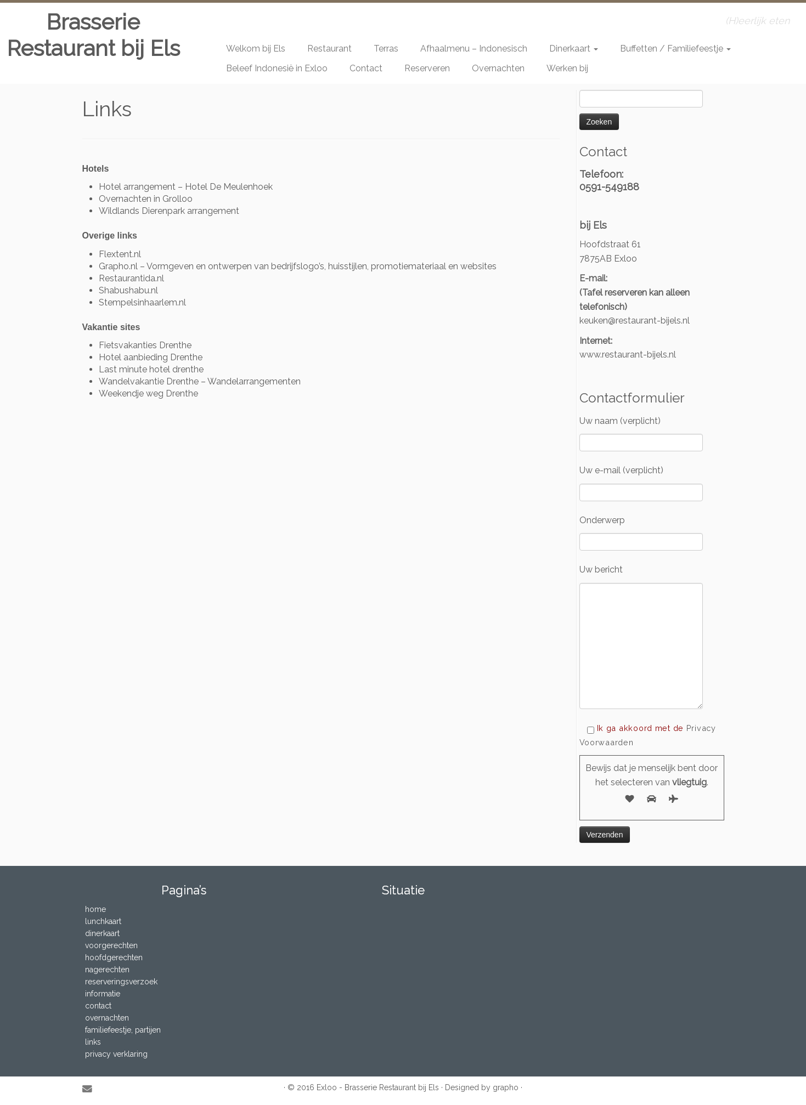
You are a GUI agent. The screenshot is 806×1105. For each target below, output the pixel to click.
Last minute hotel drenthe (151, 369)
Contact (366, 68)
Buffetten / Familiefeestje (675, 48)
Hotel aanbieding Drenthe (150, 357)
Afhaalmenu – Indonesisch (473, 48)
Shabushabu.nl (128, 290)
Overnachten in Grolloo (146, 199)
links (93, 1042)
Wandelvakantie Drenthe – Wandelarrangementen (200, 381)
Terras (386, 48)
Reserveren (427, 68)
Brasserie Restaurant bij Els (93, 35)
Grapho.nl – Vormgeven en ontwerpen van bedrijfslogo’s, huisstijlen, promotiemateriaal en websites (298, 266)
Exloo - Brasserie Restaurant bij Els (378, 1087)
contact (98, 1005)
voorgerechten (111, 945)
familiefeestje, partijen (123, 1029)
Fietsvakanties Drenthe (145, 345)
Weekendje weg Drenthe (148, 393)
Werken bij (567, 68)
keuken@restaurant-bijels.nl (634, 320)
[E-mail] (90, 1089)
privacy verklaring (116, 1054)
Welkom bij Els (255, 48)
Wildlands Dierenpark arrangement (169, 211)
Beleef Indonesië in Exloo (277, 68)
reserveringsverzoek (121, 981)
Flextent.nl (120, 254)
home (95, 909)
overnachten (107, 1017)
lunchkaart (103, 921)
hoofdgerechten (114, 957)
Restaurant (329, 48)
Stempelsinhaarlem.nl (142, 302)
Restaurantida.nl (131, 278)
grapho (505, 1087)
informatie (102, 993)
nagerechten (107, 969)
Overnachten (498, 68)
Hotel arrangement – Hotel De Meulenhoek (186, 187)
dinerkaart (102, 933)
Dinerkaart (573, 48)
